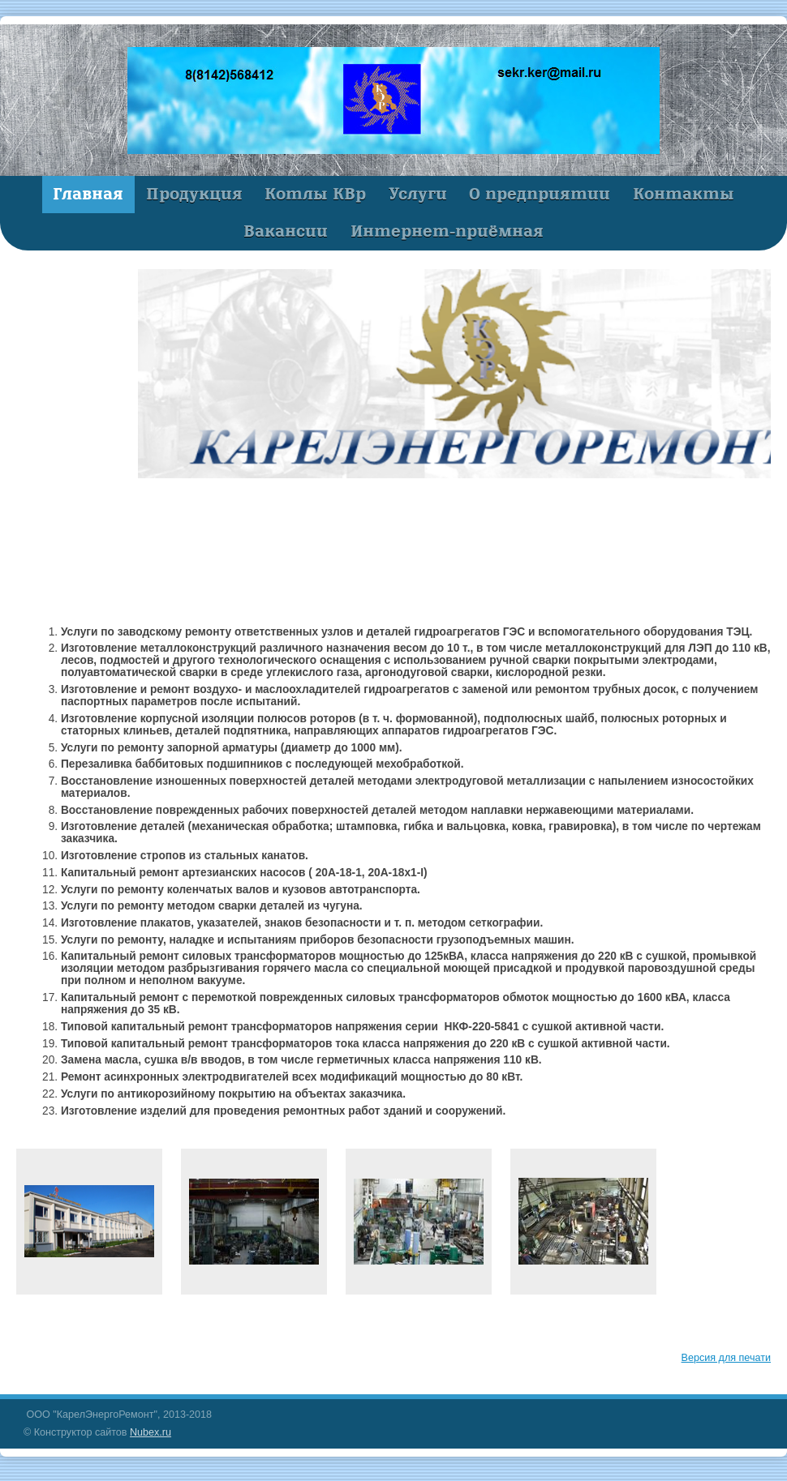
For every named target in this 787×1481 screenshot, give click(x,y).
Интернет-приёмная (447, 231)
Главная (88, 194)
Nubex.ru (150, 1432)
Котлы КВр (315, 194)
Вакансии (285, 231)
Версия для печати (726, 1357)
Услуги (418, 194)
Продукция (194, 194)
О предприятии (539, 194)
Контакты (683, 194)
